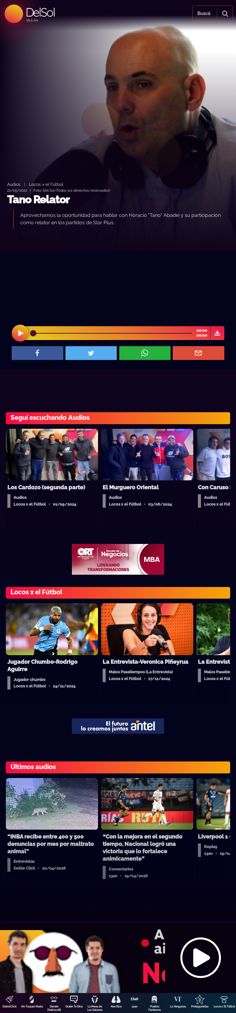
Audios (14, 184)
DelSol (40, 12)
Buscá (203, 13)
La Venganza (178, 1006)
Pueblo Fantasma (154, 1008)
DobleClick (9, 1006)
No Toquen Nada (32, 1006)
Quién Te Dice (74, 1006)
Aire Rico (116, 1006)
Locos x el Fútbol (46, 184)
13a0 (135, 1006)
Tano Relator (38, 199)
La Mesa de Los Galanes (94, 1008)
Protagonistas (199, 1006)
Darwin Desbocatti (54, 1008)
